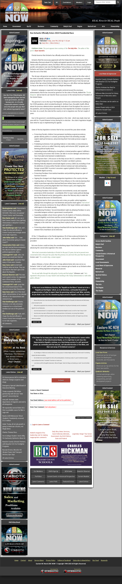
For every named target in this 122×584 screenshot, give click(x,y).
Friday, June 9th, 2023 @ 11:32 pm (58, 41)
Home (5, 26)
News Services (64, 433)
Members (79, 2)
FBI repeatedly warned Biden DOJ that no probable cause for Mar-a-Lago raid (13, 410)
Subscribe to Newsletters (81, 560)
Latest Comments (38, 483)
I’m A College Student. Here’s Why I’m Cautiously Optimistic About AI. (13, 437)
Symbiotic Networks (102, 371)
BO (57, 2)
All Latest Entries (8, 458)
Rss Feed (96, 560)
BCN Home (68, 472)
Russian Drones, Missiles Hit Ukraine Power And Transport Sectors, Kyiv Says (12, 452)
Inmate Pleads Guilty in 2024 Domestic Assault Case (105, 108)
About (30, 560)
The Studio (99, 291)
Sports (98, 278)
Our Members (38, 472)
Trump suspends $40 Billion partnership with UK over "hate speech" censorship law (12, 393)
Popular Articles (101, 363)
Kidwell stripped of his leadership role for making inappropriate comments (39, 436)
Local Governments (102, 262)
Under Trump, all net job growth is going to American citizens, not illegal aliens (13, 426)
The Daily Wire (72, 48)
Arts (103, 26)
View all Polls (20, 139)
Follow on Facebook (64, 560)
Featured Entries (68, 483)
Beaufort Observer (83, 472)
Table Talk (47, 2)
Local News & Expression (104, 265)
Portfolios (38, 478)
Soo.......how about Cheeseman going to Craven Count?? (13, 240)
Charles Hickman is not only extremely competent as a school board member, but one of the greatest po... (13, 306)
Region (79, 26)
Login (89, 2)
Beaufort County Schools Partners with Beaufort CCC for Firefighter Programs (13, 444)
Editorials (66, 435)
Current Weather (83, 478)
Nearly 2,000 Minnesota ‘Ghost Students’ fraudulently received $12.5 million (13, 418)
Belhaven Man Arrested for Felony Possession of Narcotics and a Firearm (107, 95)
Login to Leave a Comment (40, 426)
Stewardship (115, 26)
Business (41, 26)
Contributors (67, 2)
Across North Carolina (103, 241)
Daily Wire (45, 43)
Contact (23, 560)
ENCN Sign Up (53, 472)
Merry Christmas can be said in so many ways (107, 103)
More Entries (55, 43)
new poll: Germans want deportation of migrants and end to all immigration (14, 402)
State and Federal (61, 440)
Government (16, 26)
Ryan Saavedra (39, 51)
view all (19, 90)
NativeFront (92, 26)
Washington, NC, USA (108, 187)
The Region (99, 288)
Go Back (61, 380)
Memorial (99, 269)
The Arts (99, 284)
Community (54, 26)
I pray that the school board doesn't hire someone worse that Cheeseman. (13, 287)
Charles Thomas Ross (9, 432)
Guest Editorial (57, 435)
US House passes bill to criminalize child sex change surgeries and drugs (14, 379)
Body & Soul (68, 26)
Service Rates (39, 560)
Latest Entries (83, 483)
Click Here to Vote (8, 138)
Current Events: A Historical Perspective (61, 478)
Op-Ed (29, 26)
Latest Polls (53, 483)
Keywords (104, 560)
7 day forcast (111, 178)
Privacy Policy (50, 560)
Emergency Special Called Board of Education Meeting (14, 387)
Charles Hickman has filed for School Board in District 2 (105, 88)
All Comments (7, 323)
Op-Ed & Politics (65, 437)
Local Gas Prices (101, 352)
